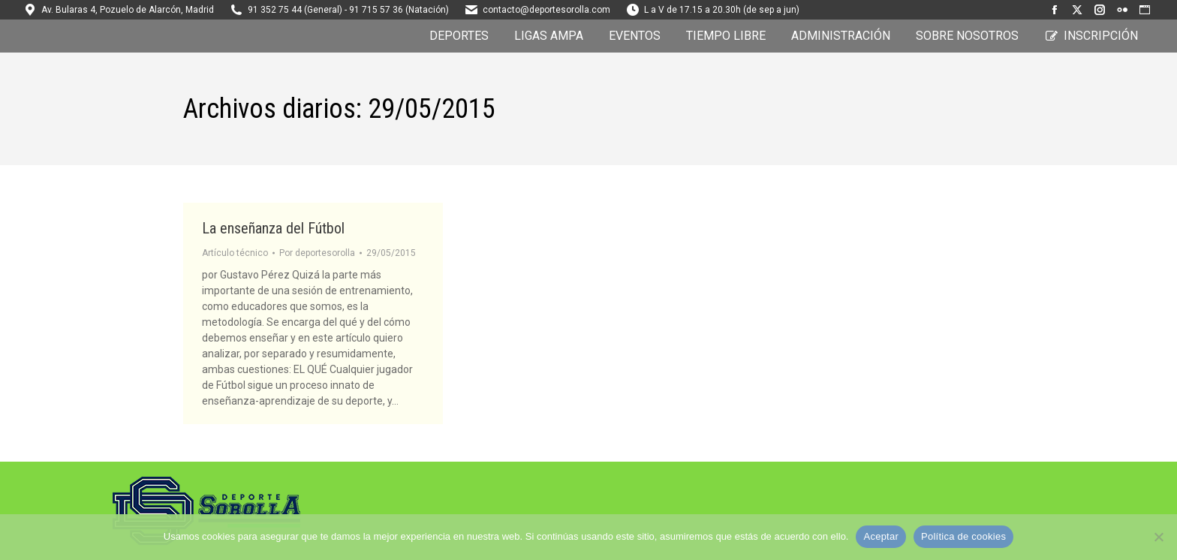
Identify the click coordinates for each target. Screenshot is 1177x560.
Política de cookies (963, 536)
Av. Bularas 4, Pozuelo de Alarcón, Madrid (127, 10)
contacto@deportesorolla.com (546, 10)
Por (317, 253)
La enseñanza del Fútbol (273, 228)
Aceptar (881, 536)
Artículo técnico (235, 253)
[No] (1158, 536)
